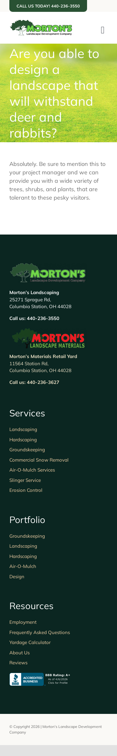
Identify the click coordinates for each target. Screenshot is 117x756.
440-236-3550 (43, 318)
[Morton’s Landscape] (41, 22)
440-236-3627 (43, 382)
